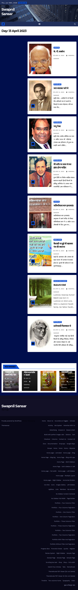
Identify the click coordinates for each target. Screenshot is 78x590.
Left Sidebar (71, 485)
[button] (75, 24)
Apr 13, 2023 (59, 55)
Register (72, 548)
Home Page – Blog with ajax (66, 457)
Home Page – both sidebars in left (64, 466)
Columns (54, 439)
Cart (73, 434)
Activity (50, 425)
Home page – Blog (69, 453)
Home (44, 421)
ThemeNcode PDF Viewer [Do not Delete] (62, 571)
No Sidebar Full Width (58, 498)
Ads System (58, 425)
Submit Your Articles (54, 567)
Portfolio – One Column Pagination (64, 516)
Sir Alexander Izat (29, 372)
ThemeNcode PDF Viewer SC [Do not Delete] (60, 576)
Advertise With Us (69, 425)
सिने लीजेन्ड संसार (57, 122)
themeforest (71, 567)
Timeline (44, 580)
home (60, 448)
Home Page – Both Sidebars (66, 462)
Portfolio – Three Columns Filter (64, 521)
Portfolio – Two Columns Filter (65, 530)
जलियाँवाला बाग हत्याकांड (63, 205)
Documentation (53, 443)
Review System (50, 553)
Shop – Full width (69, 562)
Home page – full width (49, 471)
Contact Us (62, 439)
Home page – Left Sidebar (66, 471)
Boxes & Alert (70, 430)
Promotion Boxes (56, 548)
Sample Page (71, 553)
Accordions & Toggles (61, 421)
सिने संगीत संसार (57, 84)
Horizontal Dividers (69, 480)
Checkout (47, 439)
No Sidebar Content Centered (65, 494)
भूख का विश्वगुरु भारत (69, 585)
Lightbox (51, 489)
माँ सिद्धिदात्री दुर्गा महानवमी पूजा (48, 372)
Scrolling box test (51, 562)
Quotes (66, 548)
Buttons (68, 434)
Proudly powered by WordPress (12, 421)
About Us (50, 421)
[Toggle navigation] (39, 24)
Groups (49, 448)
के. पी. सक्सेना (59, 51)
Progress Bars (45, 548)
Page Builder (71, 498)
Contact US (71, 439)
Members (63, 489)
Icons (53, 485)
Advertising (53, 430)
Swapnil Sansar (27, 384)
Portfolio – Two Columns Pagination (63, 535)
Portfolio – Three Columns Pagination (63, 526)
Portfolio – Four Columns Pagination (63, 507)
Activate (72, 421)
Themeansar (5, 425)
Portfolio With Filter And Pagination (63, 539)
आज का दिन (56, 47)
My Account (71, 489)
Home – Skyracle (69, 448)
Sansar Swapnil (8, 384)
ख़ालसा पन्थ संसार (57, 239)
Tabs (64, 567)
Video (73, 580)
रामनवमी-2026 (66, 373)
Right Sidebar (60, 553)
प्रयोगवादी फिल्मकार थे (62, 326)
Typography (66, 580)
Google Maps (71, 443)
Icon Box (47, 485)
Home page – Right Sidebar (52, 480)
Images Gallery (61, 485)
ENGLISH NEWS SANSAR (60, 281)
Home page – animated (54, 453)
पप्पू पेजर (57, 126)
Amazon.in (61, 430)
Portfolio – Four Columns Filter (65, 503)
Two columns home (54, 580)
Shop (60, 562)
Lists (56, 489)
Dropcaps (62, 443)
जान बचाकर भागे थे (61, 88)
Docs (44, 443)
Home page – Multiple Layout (65, 475)
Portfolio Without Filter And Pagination (62, 544)
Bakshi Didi (60, 285)
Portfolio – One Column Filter (65, 512)
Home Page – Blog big (48, 457)
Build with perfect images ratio (54, 434)
